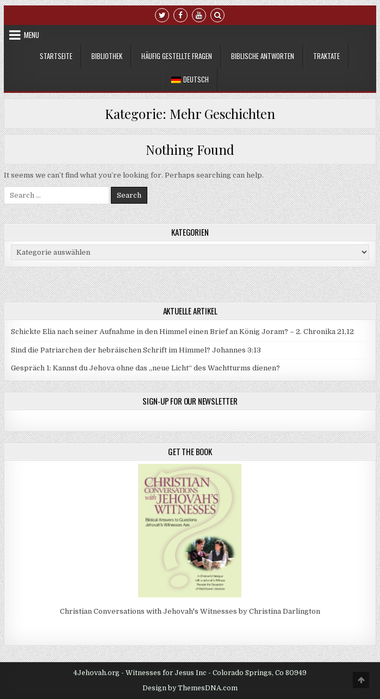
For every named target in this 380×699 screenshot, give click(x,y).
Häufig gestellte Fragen (176, 56)
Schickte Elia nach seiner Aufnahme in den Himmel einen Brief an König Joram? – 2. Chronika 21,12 (182, 332)
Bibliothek (106, 56)
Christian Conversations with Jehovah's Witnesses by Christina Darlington (190, 611)
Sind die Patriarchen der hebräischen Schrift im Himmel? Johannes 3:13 (136, 350)
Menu (31, 34)
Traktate (326, 56)
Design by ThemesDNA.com (190, 688)
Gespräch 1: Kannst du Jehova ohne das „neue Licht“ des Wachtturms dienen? (145, 368)
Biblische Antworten (262, 56)
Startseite (56, 56)
